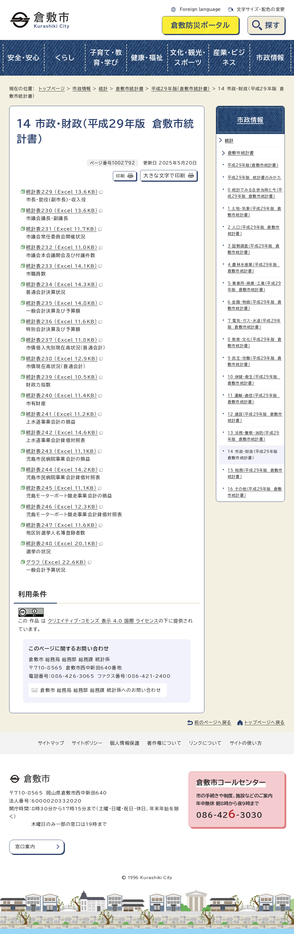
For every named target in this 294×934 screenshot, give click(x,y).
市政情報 (270, 57)
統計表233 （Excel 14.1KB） (64, 266)
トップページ (52, 89)
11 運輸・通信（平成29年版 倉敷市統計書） (254, 399)
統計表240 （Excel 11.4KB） (64, 395)
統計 (103, 89)
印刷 (120, 176)
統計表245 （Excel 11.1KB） (63, 488)
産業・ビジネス (229, 57)
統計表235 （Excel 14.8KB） (64, 303)
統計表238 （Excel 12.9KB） (64, 358)
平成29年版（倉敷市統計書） (180, 89)
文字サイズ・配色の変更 (261, 9)
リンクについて (205, 743)
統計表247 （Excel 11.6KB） (64, 525)
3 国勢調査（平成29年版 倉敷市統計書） (254, 249)
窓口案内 (25, 846)
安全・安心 (23, 57)
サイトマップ (51, 743)
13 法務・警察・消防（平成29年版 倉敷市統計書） (253, 436)
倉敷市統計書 (130, 89)
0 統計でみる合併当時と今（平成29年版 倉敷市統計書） (255, 193)
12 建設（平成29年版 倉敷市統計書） (255, 417)
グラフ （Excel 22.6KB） (58, 562)
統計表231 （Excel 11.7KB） (64, 229)
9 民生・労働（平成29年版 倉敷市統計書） (255, 361)
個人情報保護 (125, 743)
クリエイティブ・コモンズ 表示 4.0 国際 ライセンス (103, 621)
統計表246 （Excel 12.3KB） (64, 506)
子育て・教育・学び (106, 57)
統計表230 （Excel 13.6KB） (64, 210)
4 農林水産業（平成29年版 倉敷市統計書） (254, 268)
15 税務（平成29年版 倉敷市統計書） (255, 473)
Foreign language (200, 9)
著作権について (164, 743)
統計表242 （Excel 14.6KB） (64, 432)
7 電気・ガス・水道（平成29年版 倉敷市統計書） (254, 324)
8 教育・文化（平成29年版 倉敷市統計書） (255, 343)
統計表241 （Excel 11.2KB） (64, 414)
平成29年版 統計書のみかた (254, 177)
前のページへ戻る (212, 722)
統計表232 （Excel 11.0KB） (64, 247)
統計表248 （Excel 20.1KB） (64, 543)
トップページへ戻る (265, 722)
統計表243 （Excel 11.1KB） (63, 451)
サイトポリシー (87, 743)
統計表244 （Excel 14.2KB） (64, 469)
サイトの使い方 (246, 743)
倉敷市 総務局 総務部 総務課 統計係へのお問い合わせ (100, 690)
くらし (64, 57)
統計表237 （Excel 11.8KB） (64, 340)
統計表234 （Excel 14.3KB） (64, 284)
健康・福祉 (147, 57)
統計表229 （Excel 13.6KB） (64, 192)
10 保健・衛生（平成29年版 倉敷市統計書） (254, 380)
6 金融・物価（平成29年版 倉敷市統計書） (255, 305)
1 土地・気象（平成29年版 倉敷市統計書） (254, 212)
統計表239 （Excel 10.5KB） (64, 377)
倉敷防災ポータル (200, 25)
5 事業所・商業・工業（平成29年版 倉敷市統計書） (254, 287)
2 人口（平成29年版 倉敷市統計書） (254, 230)
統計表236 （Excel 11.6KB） (64, 321)
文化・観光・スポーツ (188, 57)
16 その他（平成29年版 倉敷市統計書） (255, 492)
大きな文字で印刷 (164, 175)
